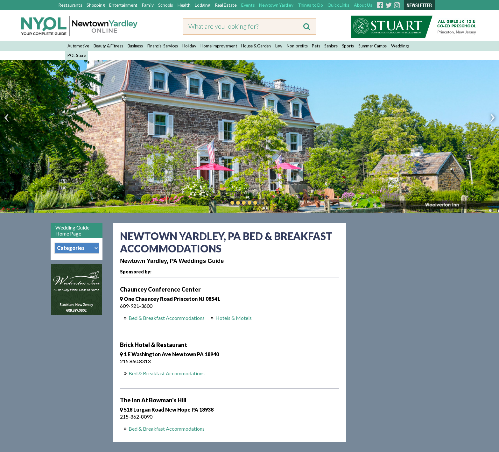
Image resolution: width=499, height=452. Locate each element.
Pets (316, 45)
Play (265, 203)
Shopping (96, 5)
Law (278, 45)
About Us (363, 5)
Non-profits (297, 45)
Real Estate (226, 5)
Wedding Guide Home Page (72, 230)
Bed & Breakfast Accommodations (167, 318)
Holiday (189, 45)
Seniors (330, 45)
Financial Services (162, 45)
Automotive (78, 45)
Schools (165, 5)
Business (135, 45)
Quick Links (338, 5)
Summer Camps (372, 45)
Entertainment (123, 5)
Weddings (400, 45)
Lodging (202, 5)
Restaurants (70, 5)
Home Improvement (218, 45)
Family (148, 5)
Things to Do (310, 5)
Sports (348, 45)
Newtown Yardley (276, 5)
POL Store (76, 55)
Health (184, 5)
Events (248, 5)
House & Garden (256, 45)
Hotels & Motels (233, 318)
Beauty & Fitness (108, 45)
